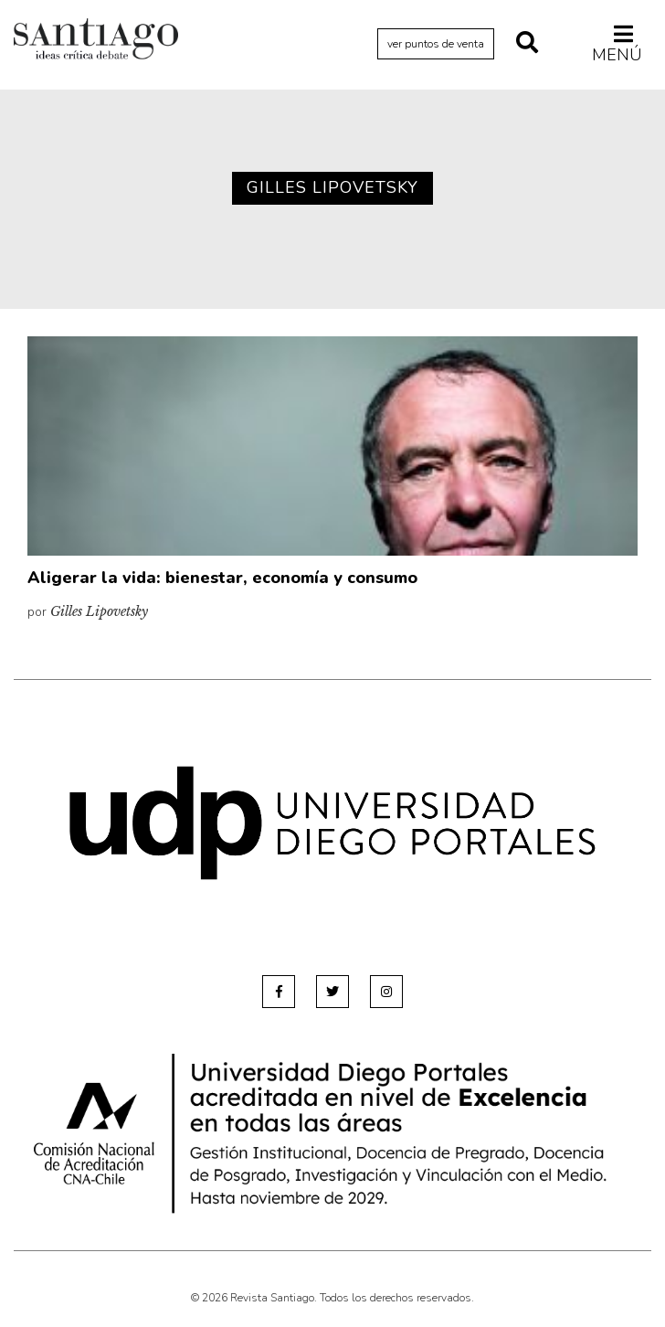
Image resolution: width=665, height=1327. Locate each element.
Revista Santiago (96, 41)
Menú (617, 44)
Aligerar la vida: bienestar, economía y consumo (222, 578)
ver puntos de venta (435, 44)
